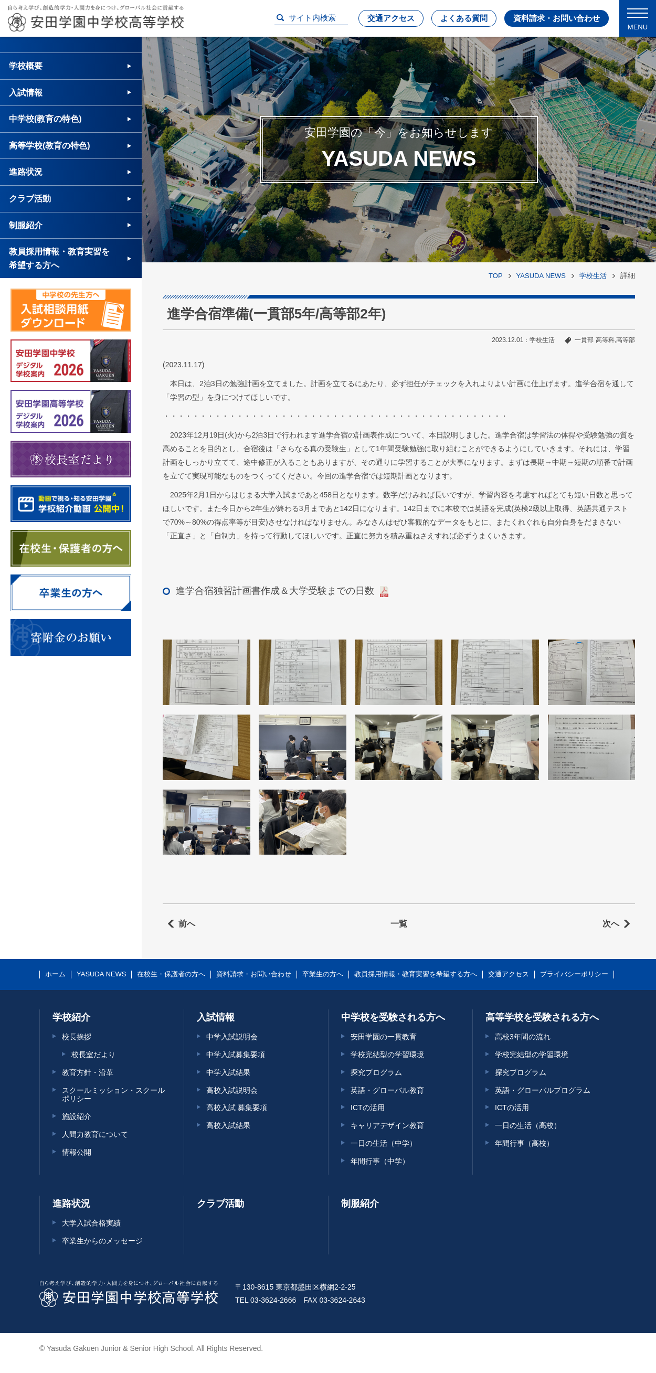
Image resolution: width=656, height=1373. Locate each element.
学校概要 (26, 65)
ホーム (55, 974)
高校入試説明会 (232, 1090)
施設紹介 (76, 1116)
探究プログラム (376, 1072)
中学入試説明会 (232, 1037)
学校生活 (593, 276)
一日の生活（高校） (528, 1125)
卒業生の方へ (322, 974)
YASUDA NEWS (541, 276)
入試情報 (26, 92)
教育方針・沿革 (87, 1072)
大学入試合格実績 (91, 1223)
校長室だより (93, 1054)
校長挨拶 (76, 1037)
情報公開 (76, 1152)
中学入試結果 (228, 1072)
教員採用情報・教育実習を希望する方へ (59, 258)
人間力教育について (95, 1134)
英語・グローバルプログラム (542, 1090)
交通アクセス (391, 18)
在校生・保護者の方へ (171, 974)
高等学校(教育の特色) (49, 145)
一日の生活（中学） (384, 1143)
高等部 (625, 340)
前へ (186, 923)
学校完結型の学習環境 (387, 1054)
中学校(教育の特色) (45, 118)
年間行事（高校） (524, 1143)
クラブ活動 (30, 198)
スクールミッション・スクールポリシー (113, 1094)
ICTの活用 (368, 1107)
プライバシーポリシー (574, 974)
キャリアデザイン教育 (387, 1125)
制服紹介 (26, 225)
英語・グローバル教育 (387, 1090)
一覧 (398, 923)
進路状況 (26, 171)
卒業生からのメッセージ (102, 1241)
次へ (610, 923)
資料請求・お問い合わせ (556, 18)
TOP (496, 276)
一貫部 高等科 (594, 340)
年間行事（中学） (380, 1161)
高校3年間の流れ (523, 1037)
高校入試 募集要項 (236, 1107)
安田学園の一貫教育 (384, 1037)
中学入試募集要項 (235, 1054)
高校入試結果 (228, 1125)
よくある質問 (464, 18)
